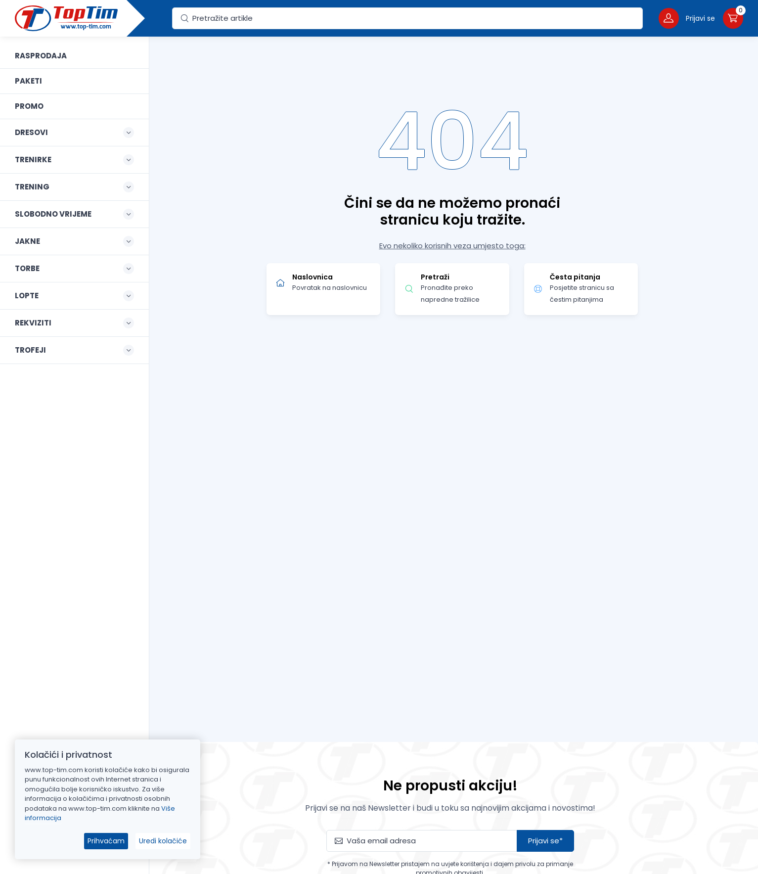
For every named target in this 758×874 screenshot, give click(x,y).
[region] (74, 443)
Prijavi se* (545, 840)
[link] (74, 56)
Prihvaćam (106, 841)
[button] (687, 18)
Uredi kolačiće (163, 841)
